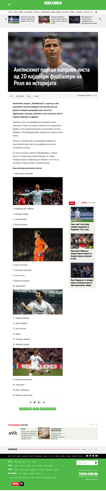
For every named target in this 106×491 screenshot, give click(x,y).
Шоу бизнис (28, 12)
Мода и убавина (24, 470)
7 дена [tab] (90, 450)
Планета (37, 12)
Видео (59, 12)
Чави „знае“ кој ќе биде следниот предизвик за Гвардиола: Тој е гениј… (28, 19)
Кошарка (22, 467)
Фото (52, 457)
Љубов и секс (34, 470)
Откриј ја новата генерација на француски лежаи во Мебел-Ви (59, 435)
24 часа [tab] (84, 450)
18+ (92, 12)
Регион (24, 463)
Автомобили (45, 12)
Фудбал (35, 410)
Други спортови (48, 467)
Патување (42, 470)
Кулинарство (49, 470)
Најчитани (12, 450)
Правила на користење (92, 480)
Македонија (17, 463)
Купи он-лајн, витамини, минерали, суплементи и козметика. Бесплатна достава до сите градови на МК (29, 435)
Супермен (79, 12)
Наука (11, 478)
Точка (11, 96)
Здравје (17, 470)
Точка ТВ (86, 12)
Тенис (33, 467)
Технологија (18, 478)
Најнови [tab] (81, 203)
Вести (11, 12)
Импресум (82, 471)
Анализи (34, 463)
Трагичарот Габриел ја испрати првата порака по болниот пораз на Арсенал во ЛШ (59, 20)
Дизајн (56, 470)
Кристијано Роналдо (47, 410)
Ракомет (28, 467)
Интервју (65, 12)
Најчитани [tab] (90, 203)
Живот (21, 12)
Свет (29, 463)
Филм (20, 474)
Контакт (96, 471)
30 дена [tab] (96, 450)
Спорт (16, 12)
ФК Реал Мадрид (25, 410)
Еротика (38, 478)
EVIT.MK (23, 430)
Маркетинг (89, 471)
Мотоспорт (40, 467)
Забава (53, 12)
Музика (25, 474)
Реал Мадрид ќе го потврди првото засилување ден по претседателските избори (89, 20)
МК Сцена (39, 474)
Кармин (72, 12)
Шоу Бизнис (12, 474)
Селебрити (32, 474)
